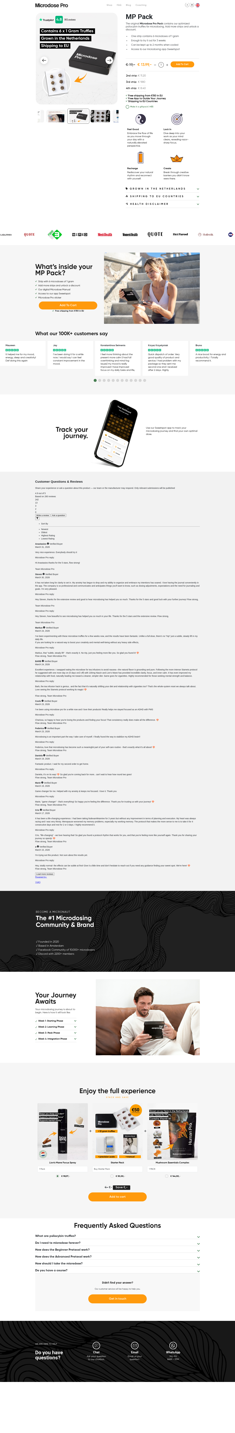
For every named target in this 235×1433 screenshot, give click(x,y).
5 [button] (113, 380)
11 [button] (140, 380)
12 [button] (144, 380)
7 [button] (122, 380)
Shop (108, 5)
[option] (77, 58)
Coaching (139, 5)
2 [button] (99, 380)
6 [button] (117, 380)
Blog (127, 5)
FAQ (118, 5)
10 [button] (135, 380)
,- (65, 1176)
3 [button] (104, 380)
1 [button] (95, 380)
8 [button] (126, 380)
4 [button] (108, 380)
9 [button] (131, 380)
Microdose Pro (51, 5)
